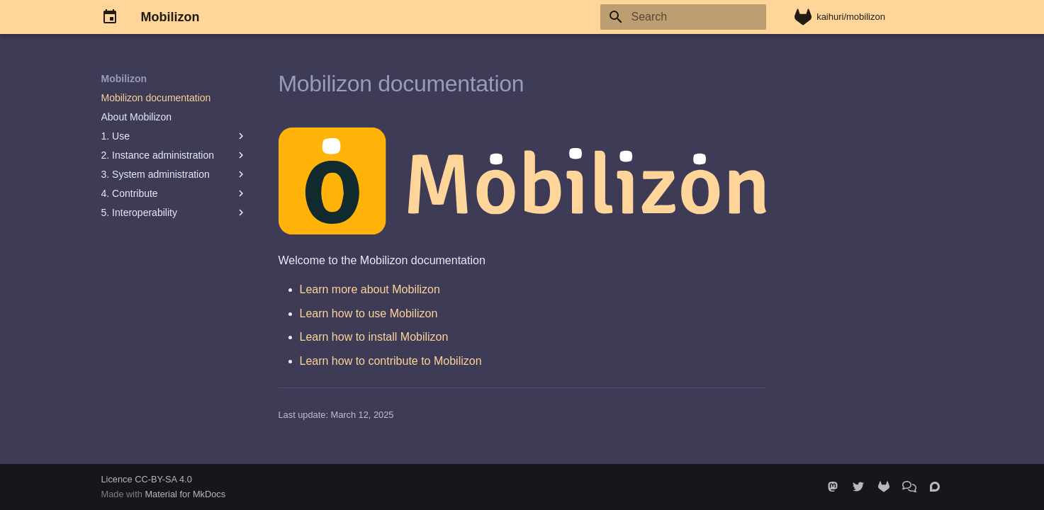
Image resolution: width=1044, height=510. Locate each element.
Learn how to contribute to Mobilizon (391, 361)
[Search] (683, 17)
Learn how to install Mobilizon (374, 337)
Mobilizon (124, 78)
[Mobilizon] (110, 17)
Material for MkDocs (185, 494)
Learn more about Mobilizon (370, 289)
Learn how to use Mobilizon (369, 313)
